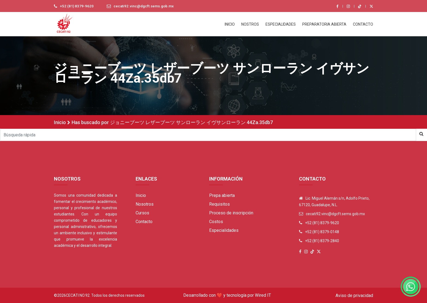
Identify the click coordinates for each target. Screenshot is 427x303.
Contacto (144, 221)
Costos (216, 221)
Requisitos (219, 204)
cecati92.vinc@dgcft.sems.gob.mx (145, 6)
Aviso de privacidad (354, 295)
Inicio (60, 122)
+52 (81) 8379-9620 (77, 6)
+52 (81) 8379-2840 (322, 241)
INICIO (230, 24)
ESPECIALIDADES (281, 24)
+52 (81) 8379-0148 (322, 232)
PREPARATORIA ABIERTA (324, 24)
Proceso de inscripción (231, 212)
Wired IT (263, 295)
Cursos (142, 212)
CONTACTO (363, 24)
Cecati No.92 (78, 295)
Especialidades (224, 230)
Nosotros (145, 204)
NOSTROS (250, 24)
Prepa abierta (222, 195)
